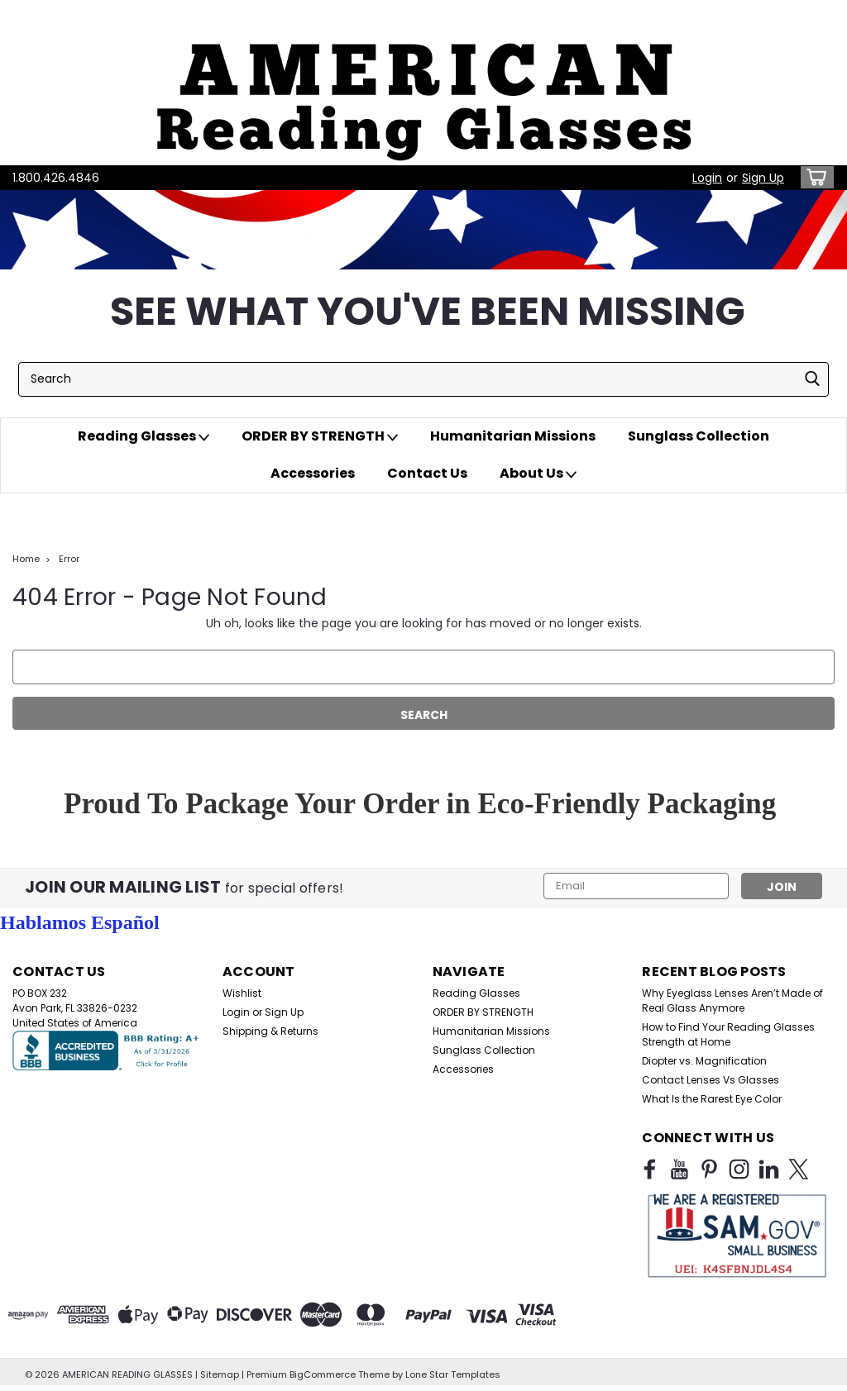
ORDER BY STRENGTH (320, 436)
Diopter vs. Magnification (704, 1061)
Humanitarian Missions (513, 435)
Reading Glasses (143, 436)
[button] (423, 82)
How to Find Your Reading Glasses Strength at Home (728, 1034)
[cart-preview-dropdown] (813, 177)
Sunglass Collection (698, 435)
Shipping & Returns (270, 1031)
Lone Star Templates (452, 1374)
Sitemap (219, 1374)
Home (26, 558)
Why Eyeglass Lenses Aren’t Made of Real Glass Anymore (732, 1000)
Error (69, 558)
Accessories (312, 473)
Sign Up (763, 177)
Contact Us (427, 473)
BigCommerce (323, 1374)
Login (707, 177)
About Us (538, 474)
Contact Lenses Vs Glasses (710, 1080)
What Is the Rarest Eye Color (712, 1099)
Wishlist (242, 993)
